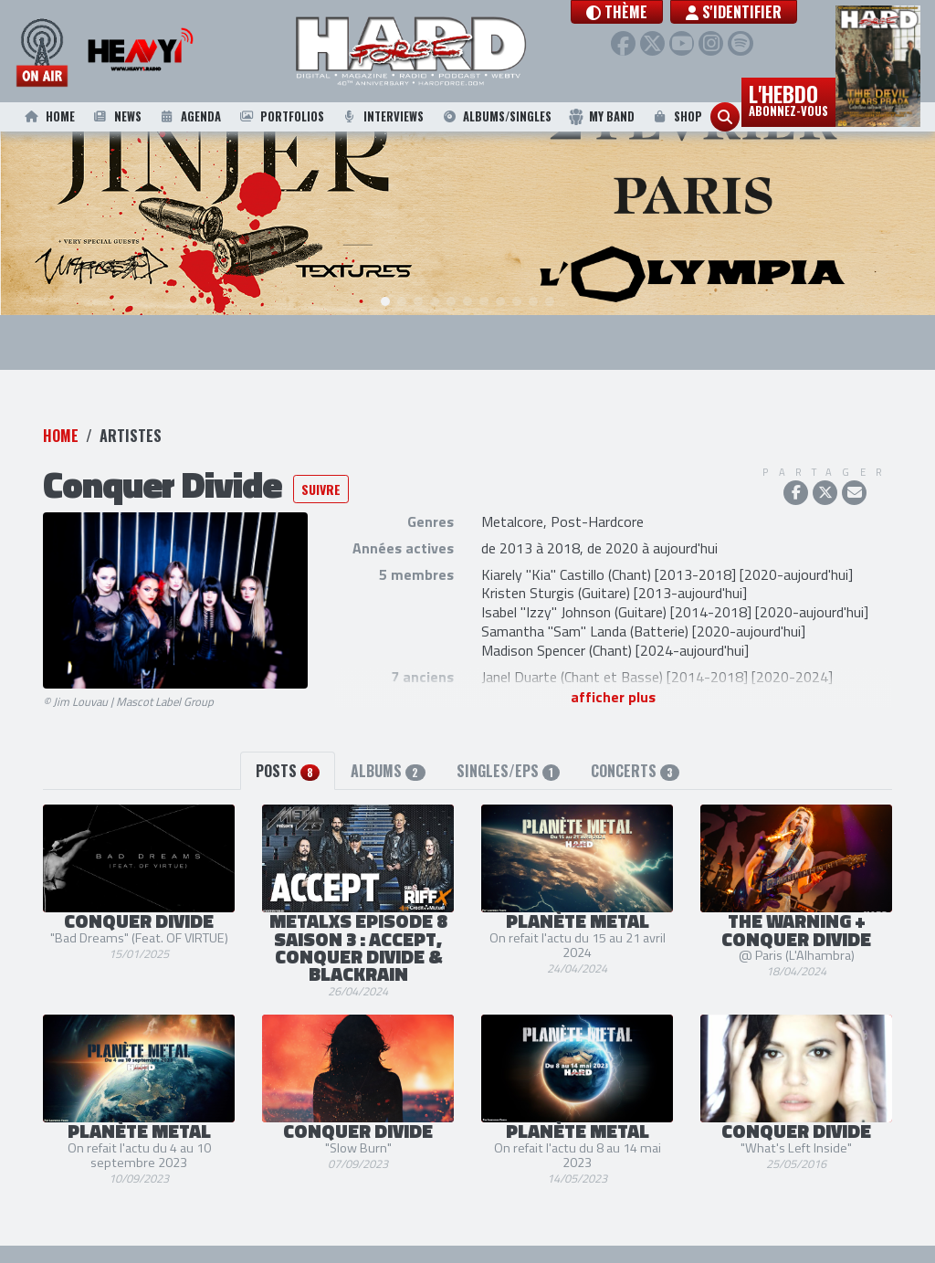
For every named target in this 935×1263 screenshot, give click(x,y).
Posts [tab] (288, 754)
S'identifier (770, 12)
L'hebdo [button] (788, 99)
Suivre (321, 472)
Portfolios (280, 116)
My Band (601, 116)
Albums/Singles (496, 116)
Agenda (189, 116)
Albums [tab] (388, 754)
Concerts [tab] (635, 754)
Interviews (383, 116)
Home (48, 116)
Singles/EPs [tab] (508, 754)
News (116, 116)
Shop (676, 116)
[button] (653, 12)
